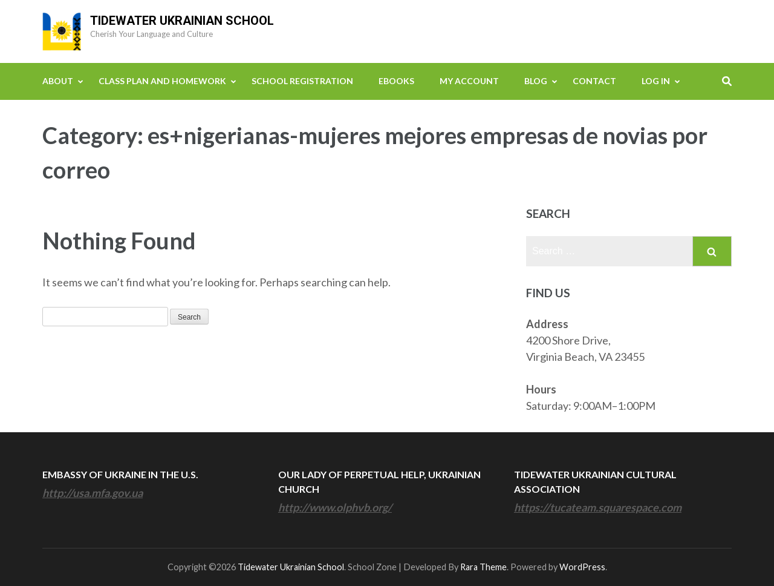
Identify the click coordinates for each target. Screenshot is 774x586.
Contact (594, 81)
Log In (656, 81)
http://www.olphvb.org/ (335, 507)
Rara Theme (483, 567)
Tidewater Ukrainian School (182, 20)
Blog (535, 81)
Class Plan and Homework (162, 81)
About (57, 81)
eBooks (396, 81)
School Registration (302, 81)
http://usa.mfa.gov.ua (92, 492)
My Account (469, 81)
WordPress (582, 567)
